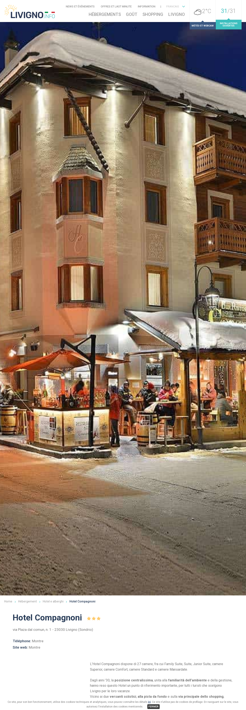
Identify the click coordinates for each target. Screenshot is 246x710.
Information (146, 6)
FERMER (153, 706)
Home (8, 654)
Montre (37, 694)
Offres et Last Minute (116, 6)
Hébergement (27, 654)
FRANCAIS (172, 6)
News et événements (80, 6)
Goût (131, 14)
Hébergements (105, 14)
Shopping (152, 14)
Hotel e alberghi (53, 654)
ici (149, 701)
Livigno (176, 14)
